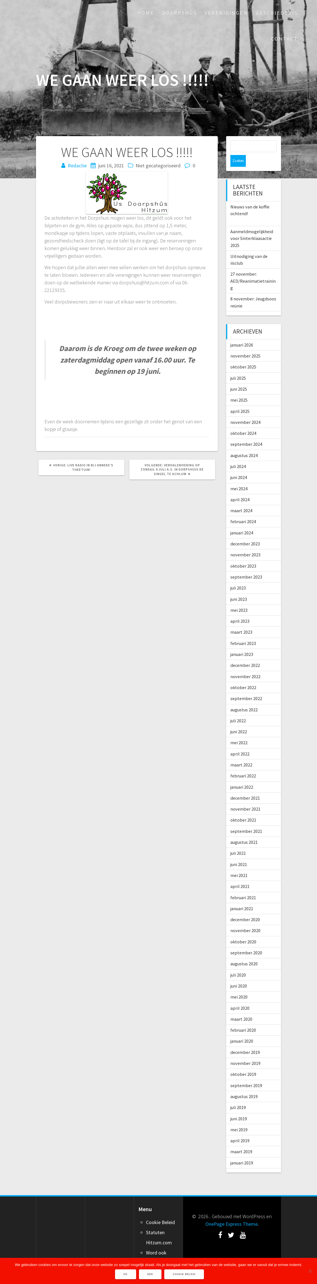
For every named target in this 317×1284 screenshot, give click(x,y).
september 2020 (246, 941)
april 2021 (239, 874)
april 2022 (239, 742)
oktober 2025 (243, 355)
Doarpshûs (179, 13)
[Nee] (310, 1271)
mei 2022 (239, 731)
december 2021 (245, 786)
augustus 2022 (244, 698)
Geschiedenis (277, 13)
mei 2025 (239, 388)
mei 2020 (239, 985)
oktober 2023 (243, 554)
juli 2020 (238, 963)
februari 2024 (243, 509)
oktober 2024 (243, 421)
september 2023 (246, 565)
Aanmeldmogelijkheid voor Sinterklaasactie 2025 (251, 226)
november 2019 (245, 1051)
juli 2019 (238, 1095)
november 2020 (245, 918)
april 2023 (239, 609)
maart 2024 (241, 499)
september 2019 (246, 1073)
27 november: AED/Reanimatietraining (253, 269)
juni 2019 (238, 1107)
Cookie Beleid (160, 1210)
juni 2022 (238, 720)
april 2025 (239, 399)
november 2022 (245, 664)
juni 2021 (238, 852)
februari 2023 (243, 631)
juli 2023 (238, 576)
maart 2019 (241, 1140)
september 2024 (246, 432)
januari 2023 (241, 642)
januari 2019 (241, 1151)
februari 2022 (243, 764)
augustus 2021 (244, 830)
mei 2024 (239, 477)
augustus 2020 (244, 952)
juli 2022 (238, 709)
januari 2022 (241, 775)
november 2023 (245, 543)
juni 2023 (238, 587)
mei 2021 (239, 863)
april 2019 (239, 1129)
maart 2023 (241, 620)
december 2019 (245, 1040)
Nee (151, 1274)
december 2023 (245, 532)
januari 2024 (241, 521)
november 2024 (245, 410)
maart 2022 (241, 753)
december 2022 (245, 653)
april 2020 (239, 996)
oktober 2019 (243, 1062)
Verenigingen (226, 13)
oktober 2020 (243, 930)
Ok (126, 1274)
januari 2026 (241, 333)
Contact (284, 38)
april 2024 (239, 488)
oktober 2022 (243, 675)
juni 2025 (238, 377)
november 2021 (245, 797)
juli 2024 (238, 454)
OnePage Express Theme (231, 1212)
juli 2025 (238, 366)
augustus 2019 (244, 1084)
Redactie (77, 165)
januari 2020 (241, 1029)
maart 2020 (241, 1007)
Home (145, 13)
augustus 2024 (244, 443)
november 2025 (245, 344)
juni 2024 (238, 465)
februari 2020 (243, 1018)
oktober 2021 (243, 808)
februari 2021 (243, 886)
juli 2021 (238, 841)
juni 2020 (238, 974)
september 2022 (246, 686)
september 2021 (246, 819)
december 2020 (245, 907)
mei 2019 (239, 1118)
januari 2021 (241, 897)
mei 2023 (239, 598)
